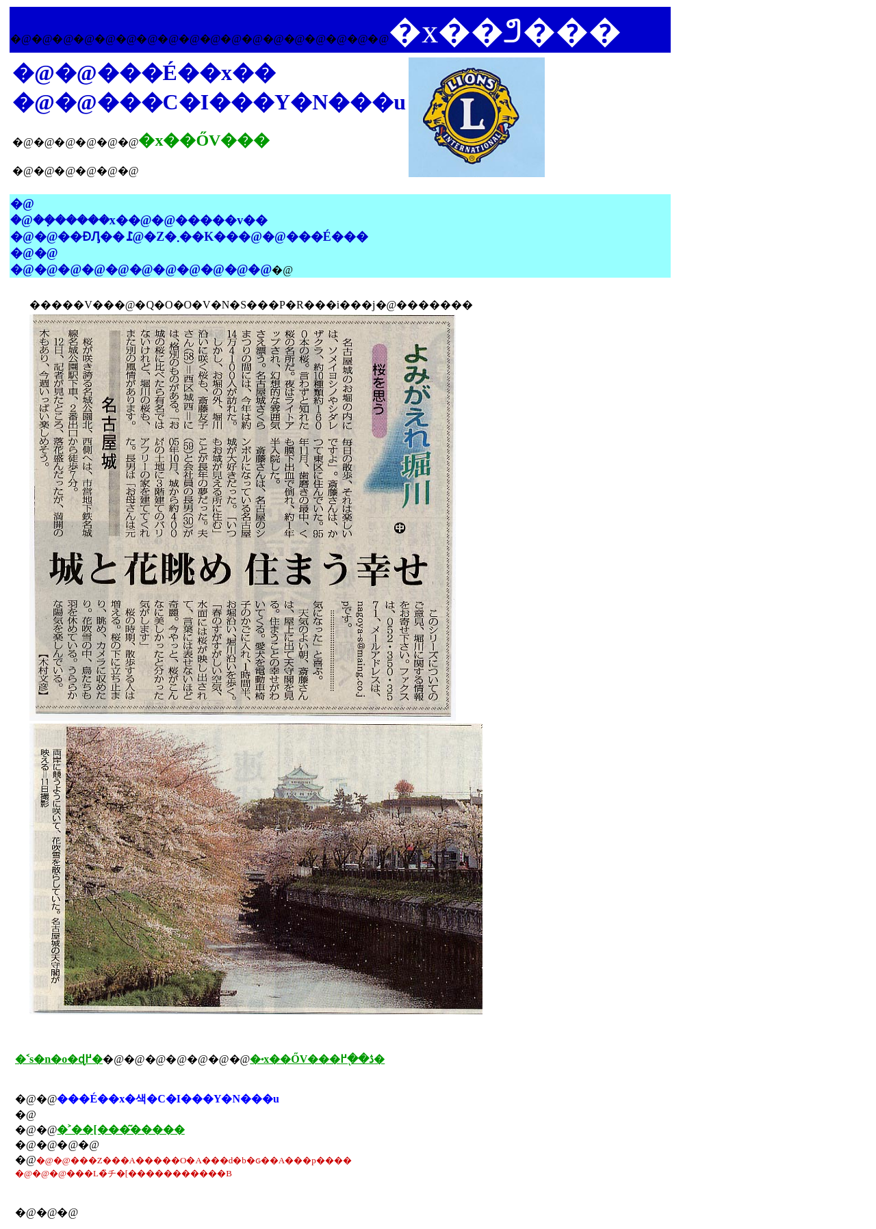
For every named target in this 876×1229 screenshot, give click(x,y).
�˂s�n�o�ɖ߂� (59, 1059)
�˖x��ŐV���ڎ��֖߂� (317, 1059)
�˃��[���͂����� (120, 1129)
